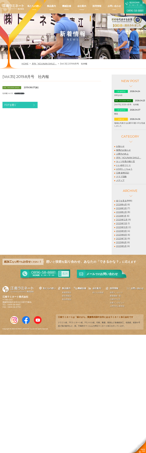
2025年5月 (121, 246)
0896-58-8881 (14, 304)
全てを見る (121, 201)
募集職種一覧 (115, 296)
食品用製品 (66, 299)
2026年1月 (121, 216)
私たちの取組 (97, 292)
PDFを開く (10, 104)
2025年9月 (121, 231)
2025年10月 (122, 227)
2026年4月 (121, 204)
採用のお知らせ (123, 150)
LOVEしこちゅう (124, 169)
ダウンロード (19, 93)
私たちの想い (34, 6)
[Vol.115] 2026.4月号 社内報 (126, 104)
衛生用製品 (66, 296)
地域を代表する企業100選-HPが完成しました (129, 124)
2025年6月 (121, 242)
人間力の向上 (122, 154)
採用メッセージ (116, 292)
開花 (116, 114)
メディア (120, 180)
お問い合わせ (114, 6)
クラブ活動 (121, 176)
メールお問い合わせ (102, 274)
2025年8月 (121, 235)
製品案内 (51, 6)
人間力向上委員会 (117, 306)
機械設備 (66, 6)
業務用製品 (66, 292)
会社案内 (81, 6)
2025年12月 (122, 219)
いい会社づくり (123, 165)
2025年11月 (121, 223)
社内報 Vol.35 (7, 93)
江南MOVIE (115, 299)
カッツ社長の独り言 (125, 161)
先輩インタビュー (117, 302)
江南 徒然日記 (122, 173)
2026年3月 (121, 208)
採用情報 (96, 6)
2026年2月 (121, 212)
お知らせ (120, 146)
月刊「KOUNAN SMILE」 (128, 157)
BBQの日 (118, 95)
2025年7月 (121, 238)
